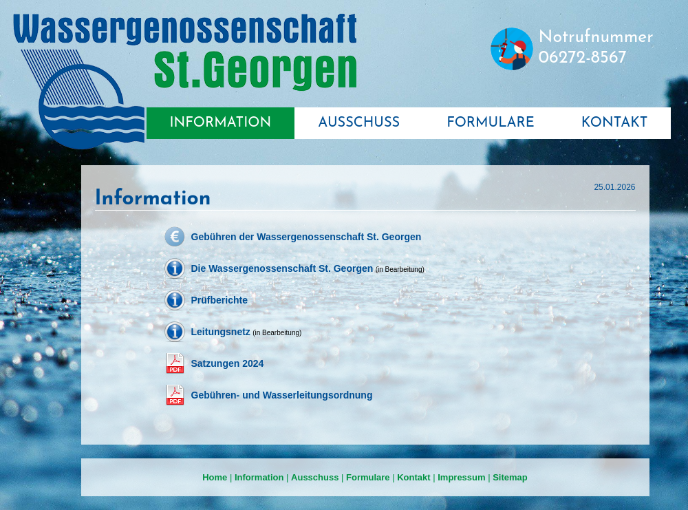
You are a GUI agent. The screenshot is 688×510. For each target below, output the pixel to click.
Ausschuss (314, 477)
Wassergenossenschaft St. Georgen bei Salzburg (184, 81)
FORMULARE (491, 123)
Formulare (368, 477)
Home (214, 477)
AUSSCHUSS (359, 123)
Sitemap (510, 477)
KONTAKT (614, 123)
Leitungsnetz (220, 331)
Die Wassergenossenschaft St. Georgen (282, 268)
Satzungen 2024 (227, 363)
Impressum (461, 477)
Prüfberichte (219, 300)
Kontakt (413, 477)
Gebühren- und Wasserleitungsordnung (282, 395)
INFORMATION (221, 123)
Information (259, 477)
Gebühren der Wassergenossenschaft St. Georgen (306, 236)
